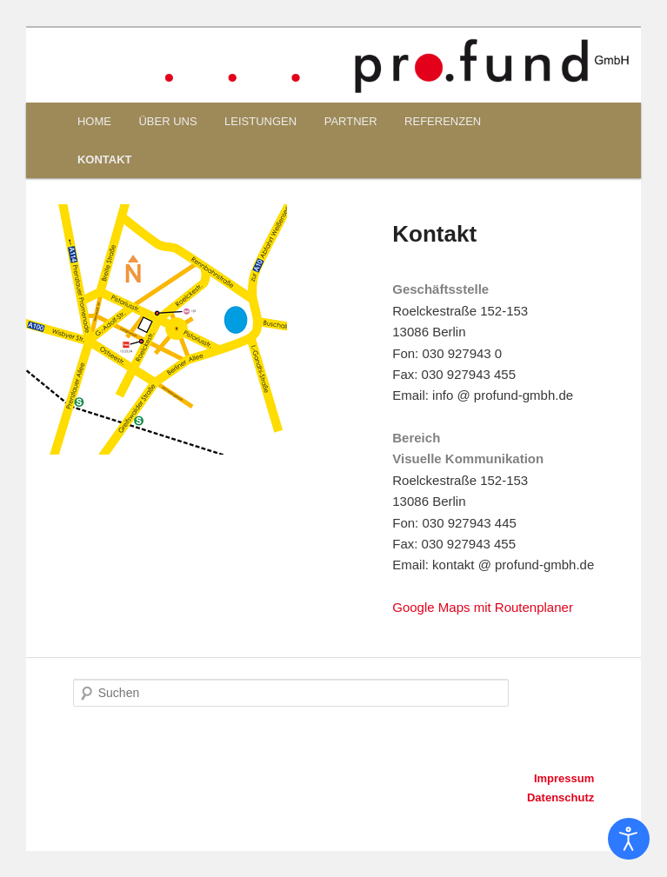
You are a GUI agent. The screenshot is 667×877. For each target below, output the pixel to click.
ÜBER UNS (167, 121)
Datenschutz (560, 797)
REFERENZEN (442, 121)
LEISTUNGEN (260, 121)
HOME (94, 121)
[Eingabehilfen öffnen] (629, 839)
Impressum (564, 778)
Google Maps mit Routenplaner (482, 607)
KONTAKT (104, 159)
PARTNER (350, 121)
